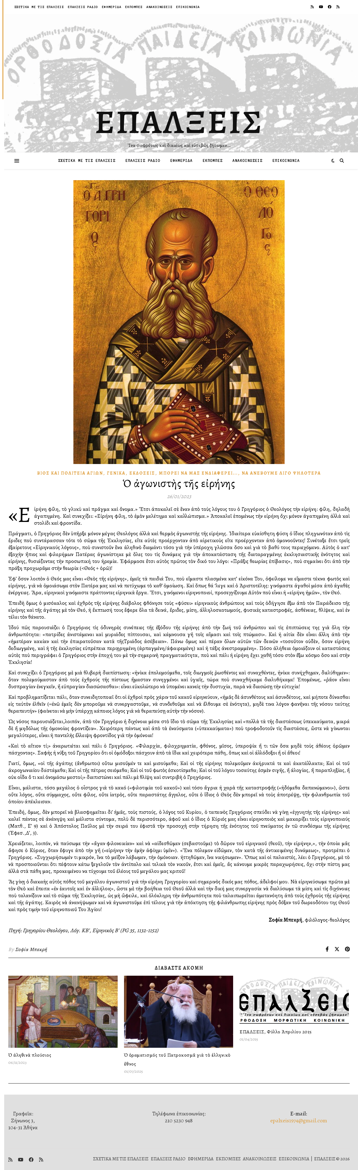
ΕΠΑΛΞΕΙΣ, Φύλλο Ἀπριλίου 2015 (275, 1031)
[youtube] (321, 6)
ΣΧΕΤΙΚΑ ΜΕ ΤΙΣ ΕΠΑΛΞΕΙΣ (39, 7)
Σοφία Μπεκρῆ (31, 949)
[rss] (313, 6)
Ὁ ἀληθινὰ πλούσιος (29, 1055)
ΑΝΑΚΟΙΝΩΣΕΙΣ (159, 7)
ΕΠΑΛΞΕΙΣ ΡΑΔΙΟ (83, 7)
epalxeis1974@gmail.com (298, 1120)
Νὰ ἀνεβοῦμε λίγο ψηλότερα (281, 473)
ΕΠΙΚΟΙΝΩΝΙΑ (188, 7)
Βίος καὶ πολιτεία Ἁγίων (70, 473)
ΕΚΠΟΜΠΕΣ (133, 7)
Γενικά (116, 473)
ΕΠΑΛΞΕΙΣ (179, 122)
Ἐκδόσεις (142, 473)
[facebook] (330, 6)
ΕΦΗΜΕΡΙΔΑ (111, 7)
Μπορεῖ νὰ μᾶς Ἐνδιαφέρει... (198, 473)
